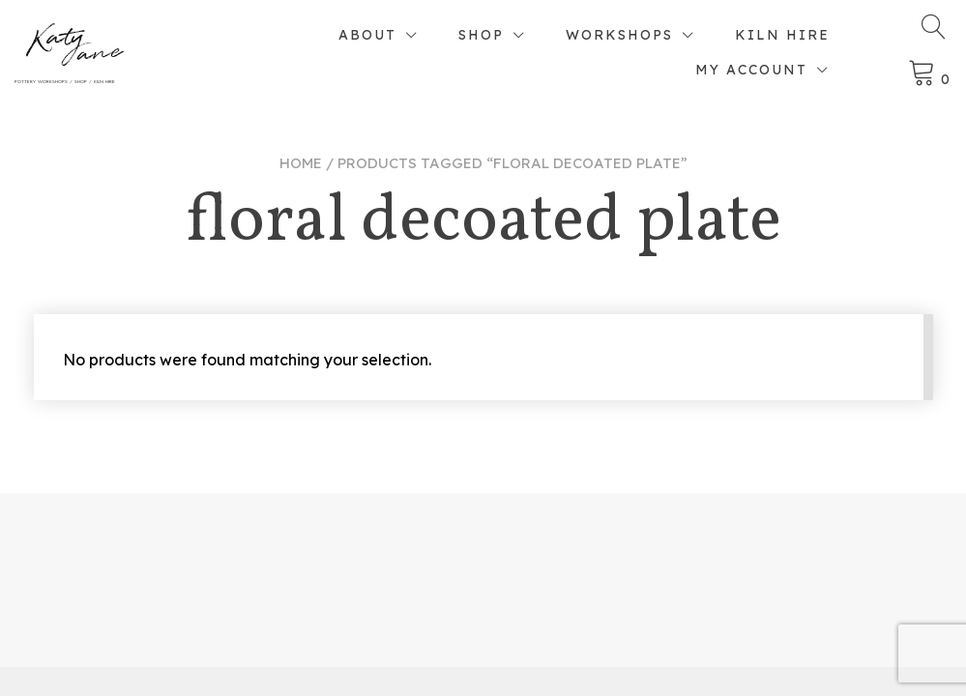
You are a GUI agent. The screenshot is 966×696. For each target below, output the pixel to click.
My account (751, 69)
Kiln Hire (782, 35)
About (367, 35)
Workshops (619, 35)
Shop (481, 35)
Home (300, 163)
